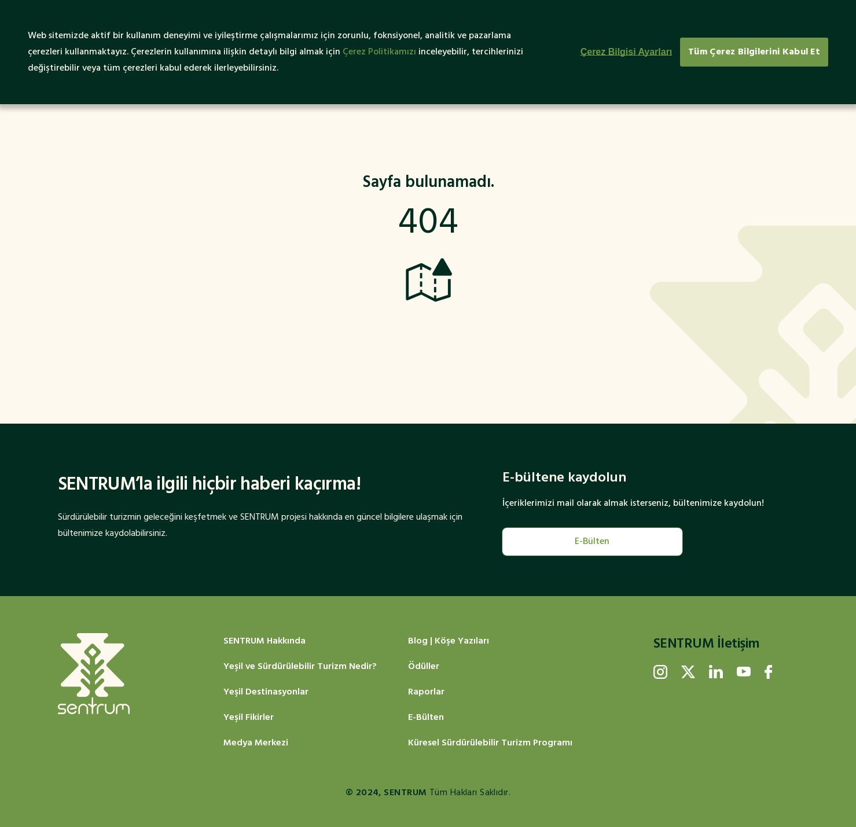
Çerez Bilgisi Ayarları (627, 52)
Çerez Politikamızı (379, 52)
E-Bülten (592, 541)
